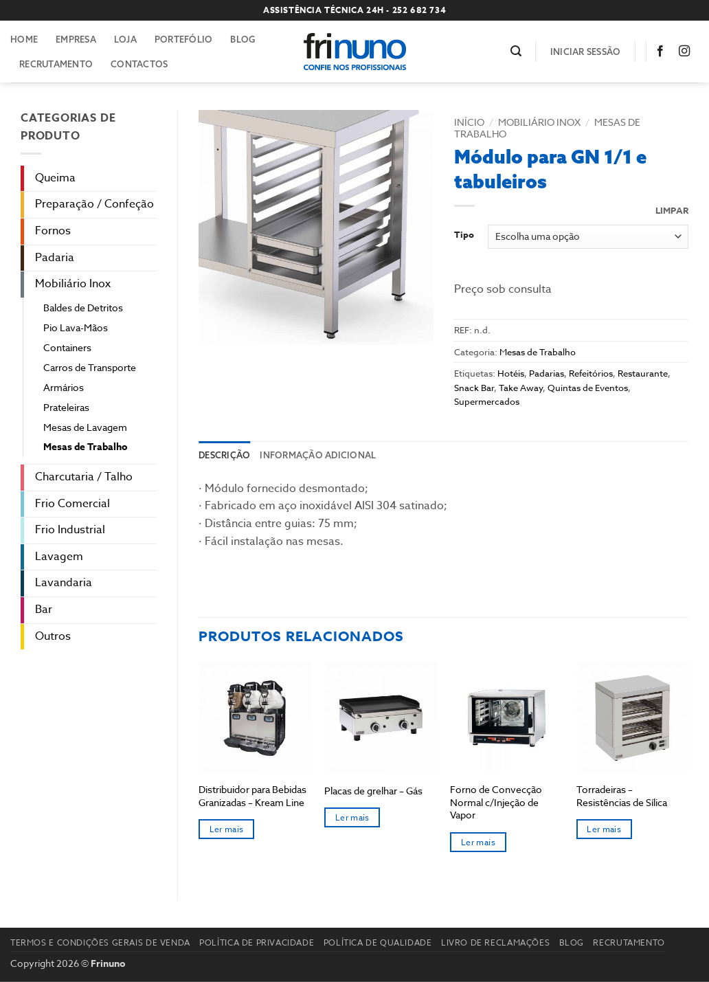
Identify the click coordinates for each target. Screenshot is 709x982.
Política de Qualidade (378, 942)
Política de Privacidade (256, 942)
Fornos (53, 231)
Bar (43, 609)
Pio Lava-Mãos (75, 327)
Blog (242, 39)
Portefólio (184, 39)
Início (469, 122)
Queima (55, 178)
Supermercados (486, 401)
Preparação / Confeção (94, 204)
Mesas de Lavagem (85, 427)
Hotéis (510, 373)
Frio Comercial (72, 503)
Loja (125, 39)
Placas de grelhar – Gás (373, 791)
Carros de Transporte (89, 367)
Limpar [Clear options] (671, 210)
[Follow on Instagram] (687, 51)
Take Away (521, 387)
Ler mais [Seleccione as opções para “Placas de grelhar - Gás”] (352, 817)
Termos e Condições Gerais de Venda (100, 942)
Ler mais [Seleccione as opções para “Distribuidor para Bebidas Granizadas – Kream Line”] (227, 829)
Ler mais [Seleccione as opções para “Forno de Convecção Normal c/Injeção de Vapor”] (478, 842)
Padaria (54, 257)
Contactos (139, 63)
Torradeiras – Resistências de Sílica (621, 796)
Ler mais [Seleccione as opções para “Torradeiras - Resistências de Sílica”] (604, 829)
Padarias (546, 373)
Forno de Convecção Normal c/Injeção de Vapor (496, 802)
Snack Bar (474, 387)
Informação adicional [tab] (318, 454)
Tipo (464, 235)
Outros (53, 636)
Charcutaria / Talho (84, 477)
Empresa (76, 39)
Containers (67, 347)
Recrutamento (56, 63)
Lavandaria (63, 582)
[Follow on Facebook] (663, 51)
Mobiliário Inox (73, 284)
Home (24, 39)
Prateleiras (66, 407)
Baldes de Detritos (83, 307)
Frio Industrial (70, 530)
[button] (515, 51)
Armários (63, 387)
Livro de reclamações (495, 942)
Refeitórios (591, 373)
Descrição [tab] (224, 454)
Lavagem (59, 556)
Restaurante (643, 373)
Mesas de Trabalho (85, 447)
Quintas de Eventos (588, 387)
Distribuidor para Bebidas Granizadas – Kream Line (252, 796)
